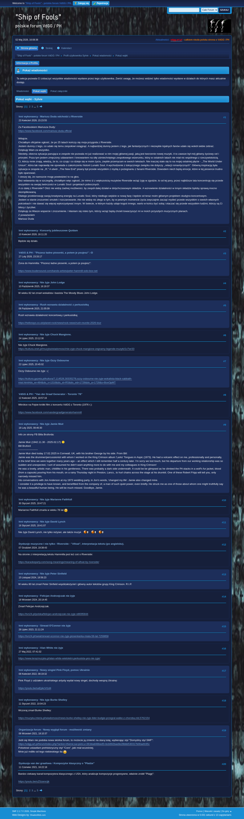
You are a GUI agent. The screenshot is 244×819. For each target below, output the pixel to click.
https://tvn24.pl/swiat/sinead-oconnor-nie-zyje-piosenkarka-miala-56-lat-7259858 (63, 636)
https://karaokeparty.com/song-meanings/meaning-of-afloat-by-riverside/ (58, 562)
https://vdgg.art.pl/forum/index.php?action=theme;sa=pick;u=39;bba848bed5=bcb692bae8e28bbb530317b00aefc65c (84, 744)
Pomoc (199, 811)
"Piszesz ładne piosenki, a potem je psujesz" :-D (64, 252)
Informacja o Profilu (27, 63)
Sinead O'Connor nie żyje (55, 625)
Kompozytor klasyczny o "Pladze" (74, 763)
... (35, 106)
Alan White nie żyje (51, 647)
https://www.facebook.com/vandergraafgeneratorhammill (50, 412)
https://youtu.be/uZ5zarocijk (33, 781)
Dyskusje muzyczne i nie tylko (37, 543)
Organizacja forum (30, 729)
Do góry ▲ (227, 811)
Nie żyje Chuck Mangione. (55, 334)
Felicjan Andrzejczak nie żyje (57, 595)
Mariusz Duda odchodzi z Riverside (61, 116)
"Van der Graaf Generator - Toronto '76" (58, 394)
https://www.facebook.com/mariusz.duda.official (45, 130)
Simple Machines (38, 811)
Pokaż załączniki (59, 91)
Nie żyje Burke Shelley (53, 699)
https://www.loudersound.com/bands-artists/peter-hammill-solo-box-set (58, 270)
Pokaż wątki (39, 91)
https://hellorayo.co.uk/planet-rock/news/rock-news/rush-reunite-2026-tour (59, 322)
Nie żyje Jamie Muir (52, 423)
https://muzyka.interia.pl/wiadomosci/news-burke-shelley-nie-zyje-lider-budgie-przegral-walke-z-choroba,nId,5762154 (84, 718)
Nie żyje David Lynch (52, 521)
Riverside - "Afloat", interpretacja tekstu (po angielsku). (90, 543)
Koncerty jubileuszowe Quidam (59, 230)
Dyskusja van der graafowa (35, 763)
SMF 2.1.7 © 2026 (20, 811)
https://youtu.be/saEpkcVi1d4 (34, 688)
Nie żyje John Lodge (52, 282)
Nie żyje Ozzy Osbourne (54, 360)
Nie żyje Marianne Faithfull (56, 499)
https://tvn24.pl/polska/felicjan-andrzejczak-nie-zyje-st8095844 (53, 614)
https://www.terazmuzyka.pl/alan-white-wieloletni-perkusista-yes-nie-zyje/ (59, 658)
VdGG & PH (26, 252)
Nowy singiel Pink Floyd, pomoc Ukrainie (65, 670)
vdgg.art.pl (176, 39)
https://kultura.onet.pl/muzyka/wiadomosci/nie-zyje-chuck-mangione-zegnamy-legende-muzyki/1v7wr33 (76, 348)
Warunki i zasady (212, 811)
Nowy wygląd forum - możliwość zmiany (67, 729)
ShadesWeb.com (38, 815)
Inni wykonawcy (28, 116)
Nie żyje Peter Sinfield (53, 573)
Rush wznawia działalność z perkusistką (64, 304)
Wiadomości (22, 91)
